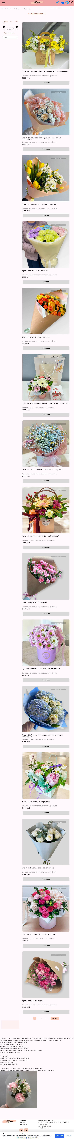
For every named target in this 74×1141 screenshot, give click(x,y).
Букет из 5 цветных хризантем (35, 271)
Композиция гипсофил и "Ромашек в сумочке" (43, 470)
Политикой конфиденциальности (27, 1138)
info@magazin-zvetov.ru (44, 1126)
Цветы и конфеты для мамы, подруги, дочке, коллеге (46, 403)
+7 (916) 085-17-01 (43, 1128)
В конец (54, 1018)
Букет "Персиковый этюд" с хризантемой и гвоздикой (41, 138)
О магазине (23, 1120)
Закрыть (69, 1136)
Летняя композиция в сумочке (36, 802)
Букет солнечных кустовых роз (36, 337)
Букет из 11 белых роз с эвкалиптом (38, 868)
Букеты (9, 9)
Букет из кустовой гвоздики (34, 602)
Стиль (18, 9)
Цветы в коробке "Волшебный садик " (39, 934)
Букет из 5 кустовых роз (32, 1001)
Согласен (59, 1136)
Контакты (22, 1122)
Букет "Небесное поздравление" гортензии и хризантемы (42, 736)
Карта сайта (23, 1124)
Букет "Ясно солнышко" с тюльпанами (39, 204)
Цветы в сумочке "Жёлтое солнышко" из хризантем (45, 72)
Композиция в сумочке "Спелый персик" (40, 536)
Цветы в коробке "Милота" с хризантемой (41, 669)
